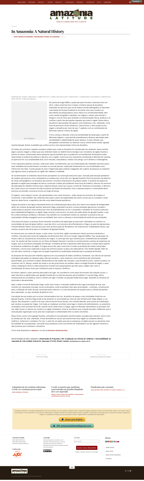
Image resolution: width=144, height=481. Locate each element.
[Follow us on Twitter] (128, 472)
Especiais (41, 2)
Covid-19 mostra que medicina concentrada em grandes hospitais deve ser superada (67, 389)
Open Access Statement (113, 456)
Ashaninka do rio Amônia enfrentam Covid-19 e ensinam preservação (29, 388)
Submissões (107, 2)
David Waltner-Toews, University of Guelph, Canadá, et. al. (108, 389)
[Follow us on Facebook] (130, 472)
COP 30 (99, 2)
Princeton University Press (60, 330)
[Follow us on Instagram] (126, 472)
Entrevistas (90, 2)
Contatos (109, 460)
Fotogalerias (69, 2)
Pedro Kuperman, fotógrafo (20, 392)
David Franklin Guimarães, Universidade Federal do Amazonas (32, 36)
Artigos (50, 2)
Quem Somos (22, 2)
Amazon (35, 330)
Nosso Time (109, 452)
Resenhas (80, 2)
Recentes (14, 26)
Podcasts (58, 2)
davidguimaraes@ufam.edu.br (81, 341)
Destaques (31, 2)
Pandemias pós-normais (102, 387)
